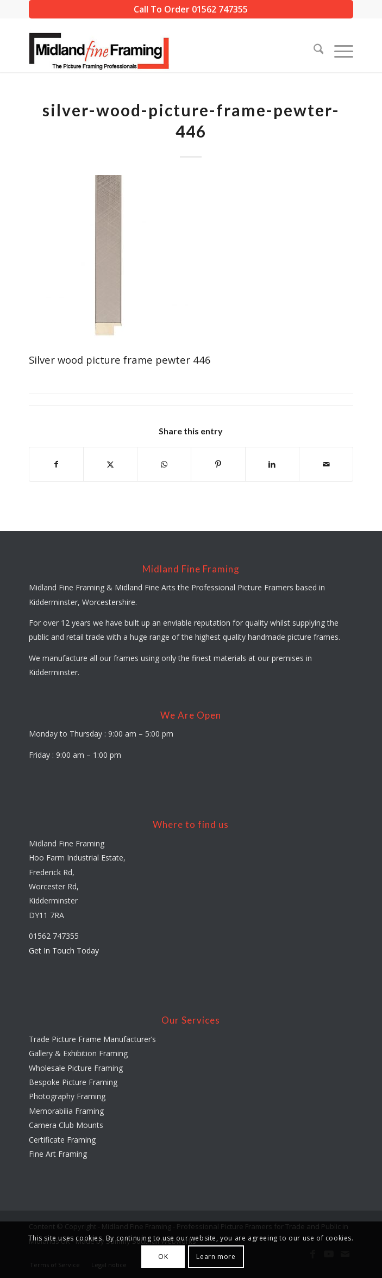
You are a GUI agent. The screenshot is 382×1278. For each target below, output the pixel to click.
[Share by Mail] (326, 464)
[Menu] (338, 50)
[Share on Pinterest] (218, 464)
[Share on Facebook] (56, 464)
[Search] (313, 50)
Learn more (215, 1256)
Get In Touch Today (64, 950)
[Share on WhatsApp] (164, 464)
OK (163, 1256)
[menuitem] (313, 50)
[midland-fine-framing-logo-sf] (159, 50)
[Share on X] (110, 464)
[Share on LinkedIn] (272, 464)
